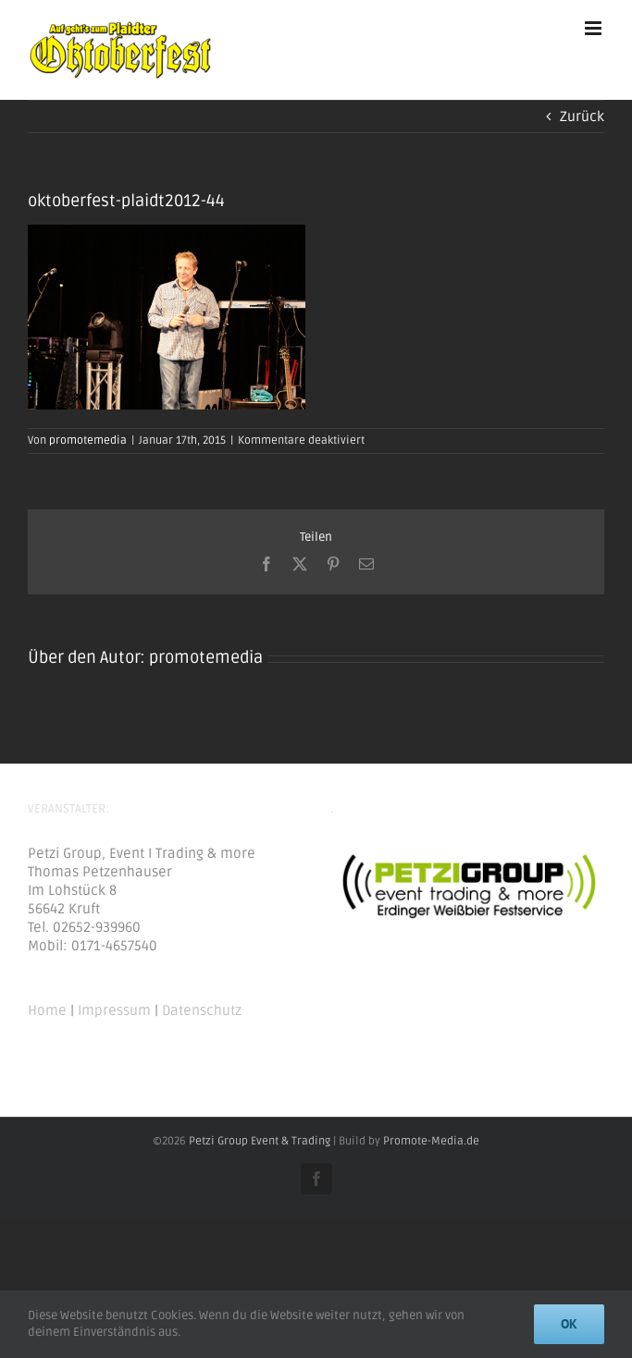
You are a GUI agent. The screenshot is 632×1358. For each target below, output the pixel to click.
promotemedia (88, 440)
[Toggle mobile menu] (594, 28)
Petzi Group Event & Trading (259, 1141)
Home (47, 1010)
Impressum (114, 1010)
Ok (569, 1323)
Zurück (582, 116)
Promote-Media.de (431, 1141)
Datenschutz (202, 1010)
